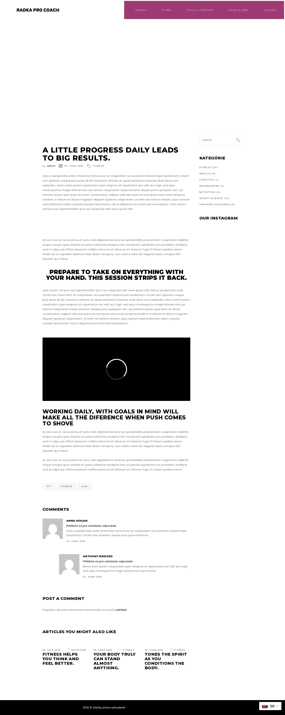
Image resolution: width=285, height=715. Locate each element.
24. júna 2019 (74, 166)
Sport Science (211, 198)
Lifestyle (206, 179)
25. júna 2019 (103, 650)
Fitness (98, 166)
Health (205, 173)
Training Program (214, 204)
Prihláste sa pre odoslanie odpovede (91, 526)
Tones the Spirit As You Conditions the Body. (166, 661)
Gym (85, 486)
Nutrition (79, 650)
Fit (49, 486)
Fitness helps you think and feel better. (61, 659)
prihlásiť (121, 610)
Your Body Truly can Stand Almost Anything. (115, 661)
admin (51, 166)
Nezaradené (209, 185)
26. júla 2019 (52, 650)
